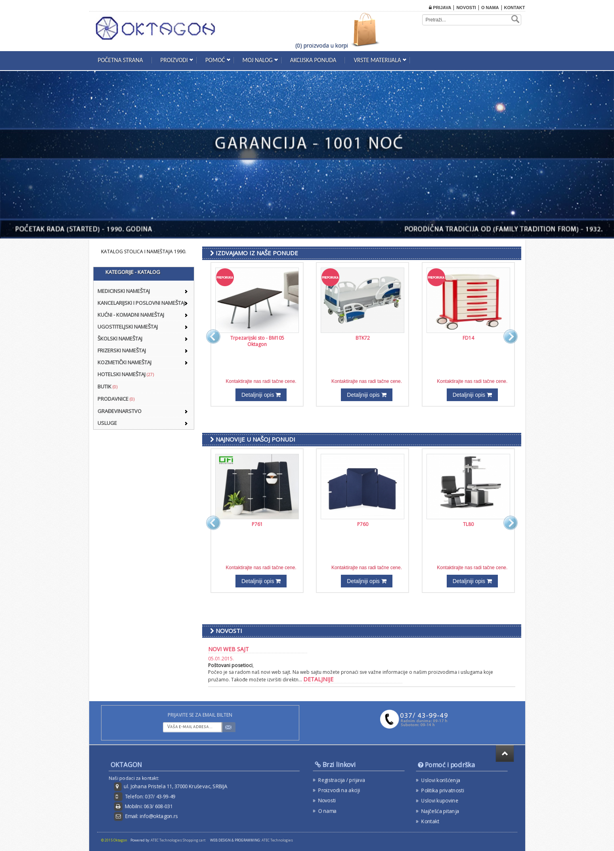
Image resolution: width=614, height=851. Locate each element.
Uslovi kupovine (440, 800)
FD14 (468, 338)
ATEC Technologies (277, 840)
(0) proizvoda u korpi (321, 45)
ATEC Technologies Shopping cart (178, 840)
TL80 (468, 524)
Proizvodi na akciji (339, 789)
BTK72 (363, 338)
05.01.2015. (221, 658)
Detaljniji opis (261, 395)
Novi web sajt (228, 649)
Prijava (440, 7)
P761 (257, 524)
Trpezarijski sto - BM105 (257, 338)
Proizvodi (174, 60)
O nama (490, 7)
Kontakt (514, 7)
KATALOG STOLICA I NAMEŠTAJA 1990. (143, 251)
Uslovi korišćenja (441, 780)
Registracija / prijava (342, 779)
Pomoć (215, 60)
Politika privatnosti (443, 790)
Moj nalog (258, 60)
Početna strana (120, 60)
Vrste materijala (377, 60)
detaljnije (318, 679)
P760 (362, 524)
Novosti (466, 7)
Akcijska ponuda (313, 60)
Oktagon (257, 344)
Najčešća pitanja (441, 810)
